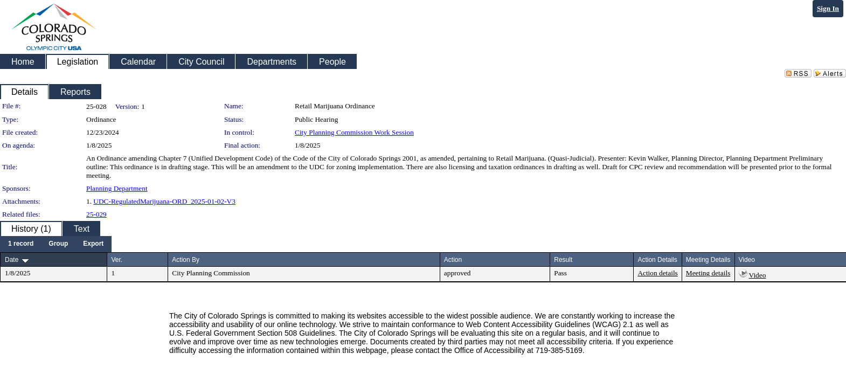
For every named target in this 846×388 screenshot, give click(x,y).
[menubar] (56, 244)
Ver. (116, 260)
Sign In (828, 8)
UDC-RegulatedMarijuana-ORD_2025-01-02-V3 (164, 201)
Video (757, 275)
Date (11, 260)
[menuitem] (21, 244)
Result (563, 260)
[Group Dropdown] (58, 244)
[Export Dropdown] (93, 244)
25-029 (96, 214)
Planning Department (117, 188)
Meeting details (708, 273)
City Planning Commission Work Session (354, 132)
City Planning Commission (210, 273)
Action (453, 260)
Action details (657, 273)
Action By (185, 260)
